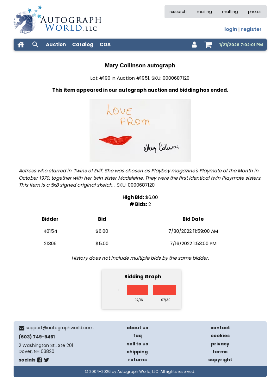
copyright (220, 359)
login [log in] (230, 29)
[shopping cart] (208, 44)
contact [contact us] (220, 327)
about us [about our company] (137, 327)
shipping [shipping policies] (137, 352)
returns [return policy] (137, 359)
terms (220, 352)
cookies (220, 335)
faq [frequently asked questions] (137, 335)
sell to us (137, 344)
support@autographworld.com (60, 327)
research (178, 11)
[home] (21, 44)
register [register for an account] (251, 29)
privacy (220, 344)
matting (230, 11)
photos (255, 11)
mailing (204, 11)
